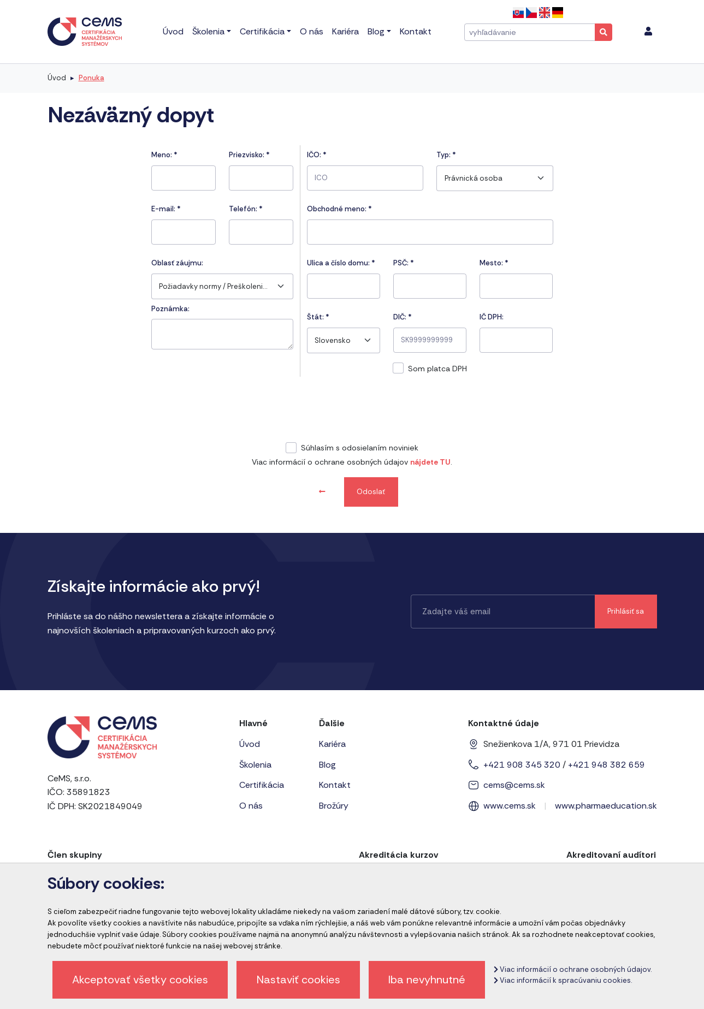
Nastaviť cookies (298, 979)
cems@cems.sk (514, 785)
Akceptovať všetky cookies (140, 979)
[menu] (648, 31)
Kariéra (332, 744)
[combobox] (222, 286)
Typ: (446, 154)
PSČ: (403, 263)
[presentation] (352, 411)
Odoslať (371, 491)
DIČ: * (402, 317)
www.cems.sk (509, 805)
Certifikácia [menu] (262, 31)
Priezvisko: (249, 154)
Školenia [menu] (208, 31)
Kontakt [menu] (415, 31)
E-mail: (166, 208)
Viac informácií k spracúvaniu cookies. (563, 980)
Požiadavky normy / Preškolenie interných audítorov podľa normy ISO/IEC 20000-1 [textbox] (214, 286)
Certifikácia (261, 785)
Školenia (255, 764)
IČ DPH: (492, 317)
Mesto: (494, 263)
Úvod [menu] (173, 31)
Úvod (57, 77)
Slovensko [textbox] (333, 340)
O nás (251, 805)
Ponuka (91, 77)
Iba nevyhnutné (426, 979)
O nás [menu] (311, 31)
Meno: (164, 154)
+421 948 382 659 (606, 764)
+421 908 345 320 (521, 764)
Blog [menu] (376, 31)
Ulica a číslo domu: (341, 263)
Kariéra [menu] (345, 31)
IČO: (317, 154)
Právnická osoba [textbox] (473, 178)
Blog (327, 764)
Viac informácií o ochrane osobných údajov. (573, 969)
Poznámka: (170, 308)
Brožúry (333, 805)
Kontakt (335, 785)
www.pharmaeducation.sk (606, 805)
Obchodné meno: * (339, 208)
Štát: (318, 317)
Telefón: (246, 208)
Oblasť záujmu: (177, 263)
